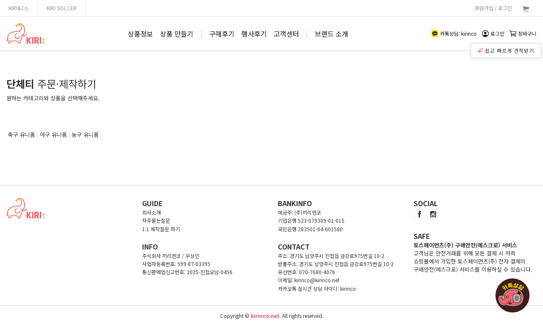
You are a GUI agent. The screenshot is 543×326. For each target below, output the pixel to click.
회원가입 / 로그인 (493, 7)
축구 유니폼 (21, 134)
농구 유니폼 (85, 134)
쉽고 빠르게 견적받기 (507, 48)
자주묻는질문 (156, 220)
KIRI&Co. (18, 7)
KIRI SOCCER (62, 7)
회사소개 (151, 212)
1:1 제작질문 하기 (161, 228)
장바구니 (523, 33)
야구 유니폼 (53, 134)
